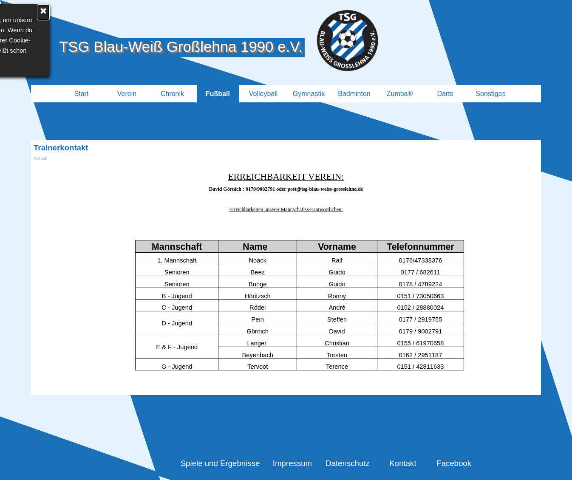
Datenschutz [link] (348, 463)
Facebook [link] (453, 463)
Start (81, 93)
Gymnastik (309, 93)
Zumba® (400, 93)
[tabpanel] (286, 192)
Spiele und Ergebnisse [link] (220, 463)
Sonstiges (490, 93)
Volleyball (263, 93)
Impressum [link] (292, 463)
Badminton (354, 93)
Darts (445, 93)
